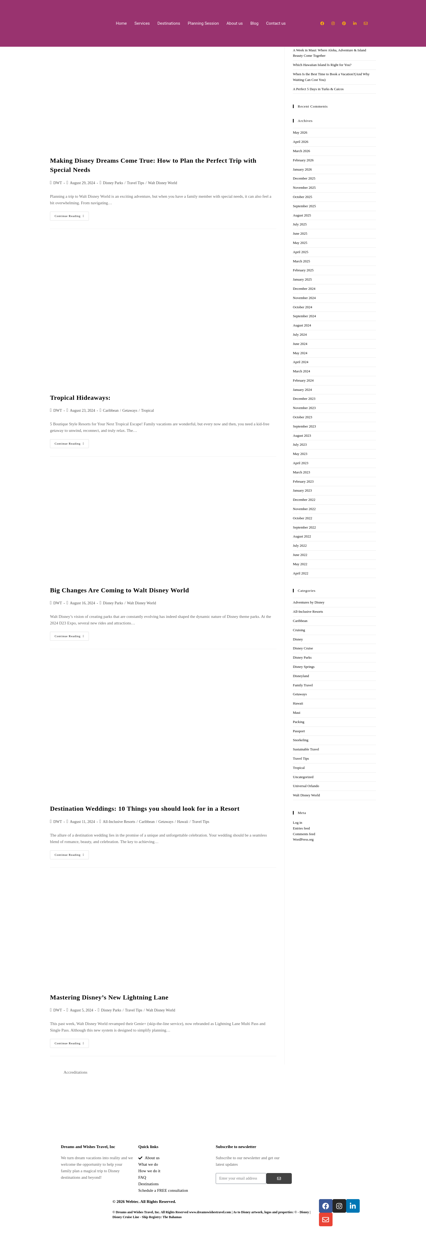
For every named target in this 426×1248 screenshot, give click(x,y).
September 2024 (304, 316)
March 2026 (301, 151)
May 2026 (300, 132)
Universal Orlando (306, 786)
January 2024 (302, 390)
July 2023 (300, 444)
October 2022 (302, 518)
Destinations (168, 23)
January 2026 (302, 169)
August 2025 (302, 215)
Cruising (299, 630)
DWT (57, 183)
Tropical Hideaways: (80, 397)
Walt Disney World (162, 183)
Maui (296, 713)
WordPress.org (303, 839)
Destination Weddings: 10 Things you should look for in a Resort (145, 808)
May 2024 (300, 353)
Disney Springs (304, 667)
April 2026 (300, 142)
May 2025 (300, 243)
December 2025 (304, 178)
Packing (298, 722)
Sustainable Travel (306, 749)
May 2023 (300, 454)
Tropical (147, 410)
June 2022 (300, 555)
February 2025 (303, 270)
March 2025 (301, 261)
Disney (298, 639)
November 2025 (304, 188)
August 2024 (302, 325)
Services (142, 23)
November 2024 (304, 298)
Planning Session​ (203, 23)
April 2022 (300, 573)
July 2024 (300, 334)
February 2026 (303, 160)
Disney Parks (113, 183)
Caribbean (111, 410)
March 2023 (301, 472)
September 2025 (304, 206)
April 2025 (300, 252)
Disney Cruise (303, 648)
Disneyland (301, 676)
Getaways (129, 410)
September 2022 (304, 527)
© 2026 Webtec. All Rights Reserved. (144, 1201)
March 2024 (301, 371)
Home (121, 23)
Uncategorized (303, 777)
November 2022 (304, 509)
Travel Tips (135, 183)
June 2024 (300, 344)
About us (235, 23)
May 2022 (300, 564)
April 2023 (300, 463)
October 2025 (302, 197)
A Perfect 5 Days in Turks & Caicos (318, 89)
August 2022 (302, 536)
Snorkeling (300, 740)
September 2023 (304, 426)
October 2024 (302, 307)
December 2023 (304, 399)
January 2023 (302, 490)
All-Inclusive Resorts (119, 822)
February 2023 (303, 481)
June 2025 (300, 233)
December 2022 (304, 500)
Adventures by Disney (308, 602)
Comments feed (304, 834)
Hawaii (182, 822)
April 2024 (300, 362)
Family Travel (303, 685)
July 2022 (300, 545)
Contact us (276, 23)
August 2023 (302, 435)
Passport (299, 731)
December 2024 (304, 289)
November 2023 (304, 408)
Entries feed (301, 828)
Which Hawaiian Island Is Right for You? (322, 65)
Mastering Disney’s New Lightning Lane (109, 997)
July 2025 (300, 224)
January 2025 (302, 279)
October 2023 (302, 417)
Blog (254, 23)
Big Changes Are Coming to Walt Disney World (120, 590)
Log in (297, 823)
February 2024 (303, 380)
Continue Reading (72, 215)
